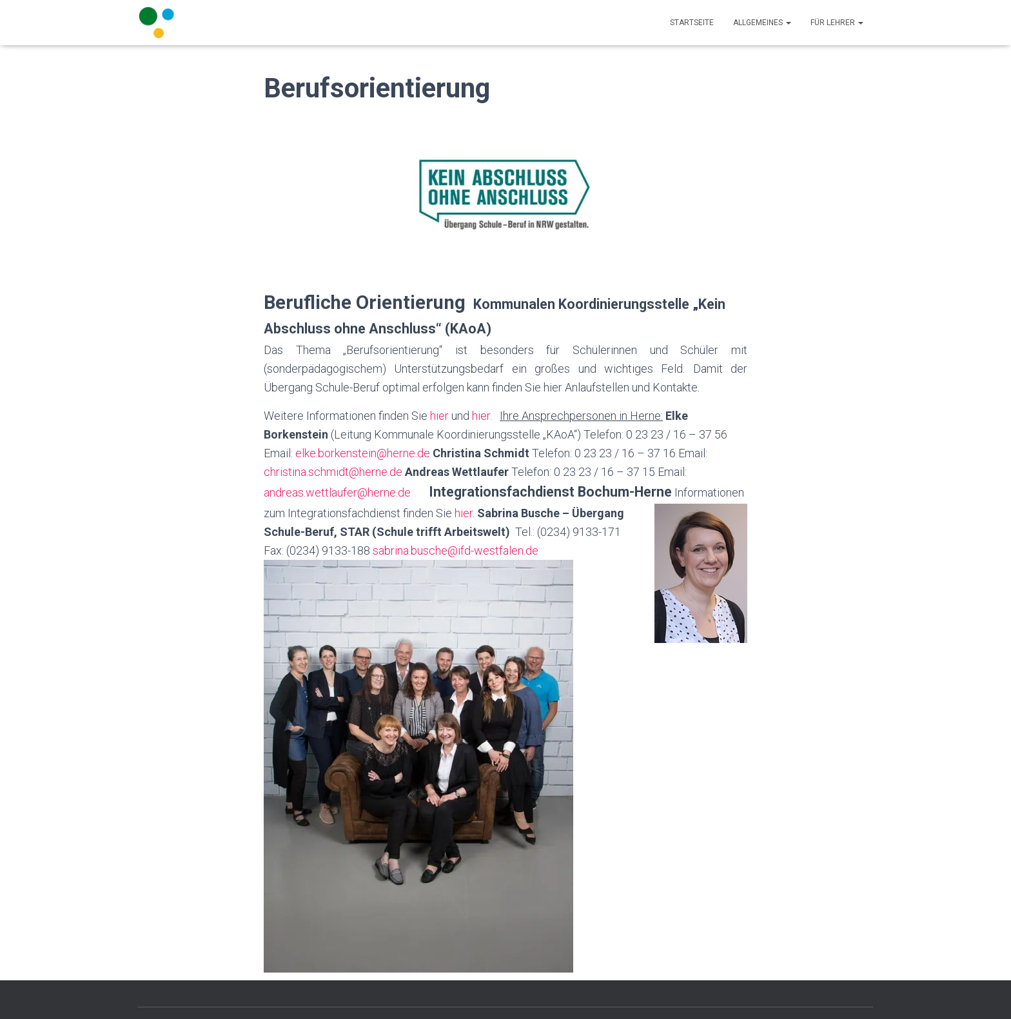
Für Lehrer (836, 22)
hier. (482, 415)
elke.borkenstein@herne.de (362, 453)
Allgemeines (762, 22)
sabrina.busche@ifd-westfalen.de (455, 550)
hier (438, 415)
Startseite (692, 22)
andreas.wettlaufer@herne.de (337, 492)
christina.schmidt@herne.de (333, 472)
